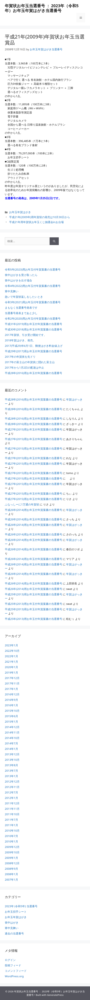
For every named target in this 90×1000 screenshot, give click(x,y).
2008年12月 (12, 863)
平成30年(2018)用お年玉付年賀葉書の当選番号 (33, 329)
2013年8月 (11, 765)
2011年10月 (12, 814)
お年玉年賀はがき (20, 212)
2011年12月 (12, 803)
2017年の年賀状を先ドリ (20, 356)
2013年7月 (11, 770)
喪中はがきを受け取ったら (21, 275)
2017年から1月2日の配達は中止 (24, 367)
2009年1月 (11, 858)
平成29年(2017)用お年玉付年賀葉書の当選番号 (33, 351)
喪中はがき (11, 922)
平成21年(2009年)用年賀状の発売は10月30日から (39, 217)
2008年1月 (11, 874)
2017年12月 (12, 678)
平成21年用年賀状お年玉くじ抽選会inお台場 (36, 222)
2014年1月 (11, 749)
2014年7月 (11, 743)
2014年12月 (12, 727)
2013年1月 (11, 776)
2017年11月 (12, 683)
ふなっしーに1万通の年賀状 (22, 504)
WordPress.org (14, 976)
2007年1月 (11, 879)
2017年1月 (11, 689)
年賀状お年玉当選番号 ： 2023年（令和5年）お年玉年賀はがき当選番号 (42, 8)
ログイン (10, 960)
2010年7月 (11, 836)
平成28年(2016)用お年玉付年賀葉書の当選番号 (33, 373)
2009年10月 (12, 852)
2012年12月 (12, 781)
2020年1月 (11, 667)
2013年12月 (12, 754)
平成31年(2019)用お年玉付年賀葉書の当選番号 (33, 324)
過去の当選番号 (14, 933)
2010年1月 (11, 841)
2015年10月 (12, 711)
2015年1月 (11, 721)
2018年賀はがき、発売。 (20, 340)
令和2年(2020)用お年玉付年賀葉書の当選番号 (33, 318)
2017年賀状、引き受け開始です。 (25, 335)
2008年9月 (11, 869)
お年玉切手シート (16, 911)
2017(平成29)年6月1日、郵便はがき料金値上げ (33, 346)
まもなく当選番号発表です (21, 307)
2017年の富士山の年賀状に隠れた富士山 (30, 362)
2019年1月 (11, 672)
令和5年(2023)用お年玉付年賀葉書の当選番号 (33, 269)
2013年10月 (12, 760)
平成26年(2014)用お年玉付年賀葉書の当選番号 (33, 510)
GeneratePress (55, 994)
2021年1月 (11, 661)
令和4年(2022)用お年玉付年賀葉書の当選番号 (33, 286)
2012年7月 (11, 792)
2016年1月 (11, 705)
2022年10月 (12, 651)
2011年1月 (11, 825)
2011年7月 (11, 819)
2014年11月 (12, 732)
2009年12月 (12, 847)
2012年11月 (12, 787)
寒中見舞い (11, 291)
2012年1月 (11, 798)
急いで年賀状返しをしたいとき (24, 297)
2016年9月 (11, 700)
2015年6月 (11, 716)
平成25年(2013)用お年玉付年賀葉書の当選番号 (33, 594)
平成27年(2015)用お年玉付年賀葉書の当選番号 (33, 429)
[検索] (54, 241)
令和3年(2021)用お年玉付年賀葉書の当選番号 (33, 302)
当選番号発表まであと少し (21, 313)
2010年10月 (12, 830)
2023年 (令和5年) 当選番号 (21, 906)
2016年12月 (12, 694)
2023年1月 (11, 645)
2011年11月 (12, 809)
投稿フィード (13, 965)
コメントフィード (16, 971)
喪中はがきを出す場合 (18, 280)
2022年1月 (11, 656)
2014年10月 (12, 738)
